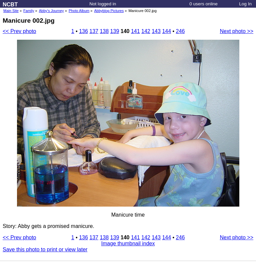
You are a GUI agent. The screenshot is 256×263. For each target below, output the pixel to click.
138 (104, 31)
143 (156, 31)
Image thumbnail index (128, 243)
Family (28, 11)
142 (145, 31)
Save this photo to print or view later (45, 249)
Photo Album (79, 11)
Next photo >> (236, 31)
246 (180, 31)
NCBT (10, 4)
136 (83, 31)
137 (93, 31)
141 (135, 31)
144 (166, 31)
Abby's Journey (51, 11)
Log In (245, 3)
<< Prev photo (19, 31)
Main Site (11, 11)
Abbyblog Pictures (109, 11)
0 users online (203, 3)
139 (114, 31)
